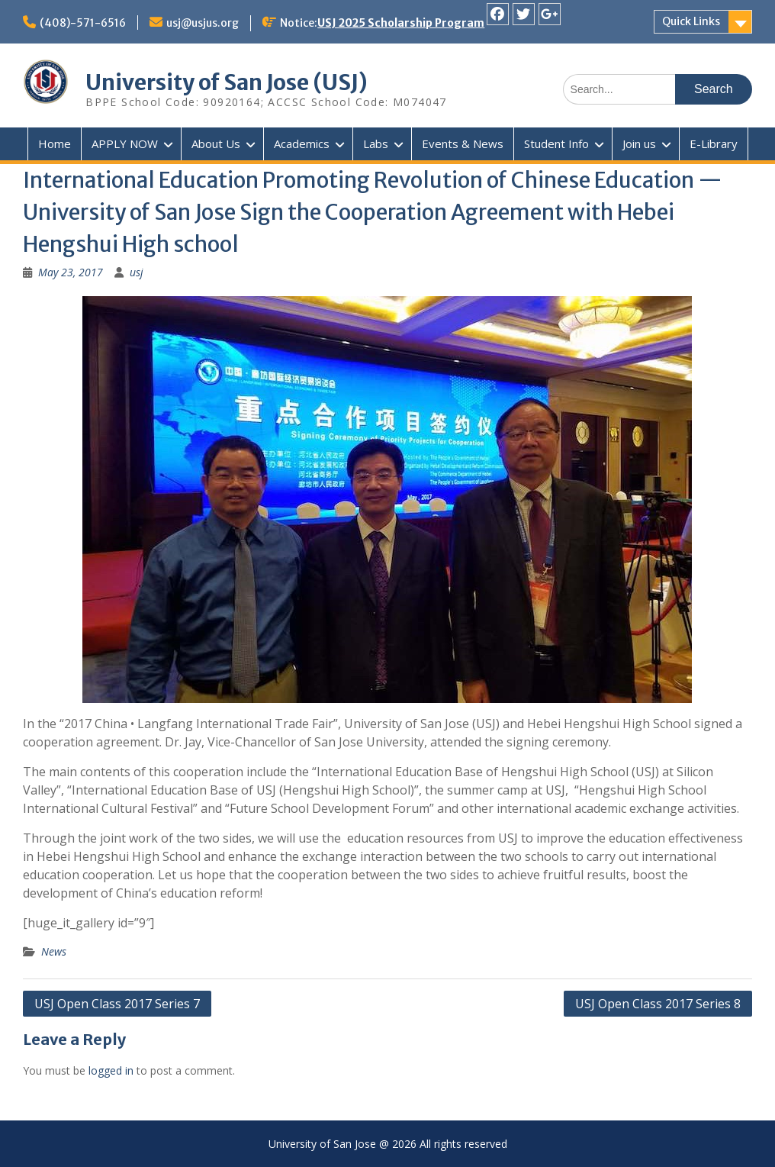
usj (136, 272)
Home (54, 143)
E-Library (714, 143)
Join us (639, 143)
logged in (110, 1070)
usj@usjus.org (202, 23)
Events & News (462, 143)
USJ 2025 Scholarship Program (400, 23)
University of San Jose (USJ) (226, 82)
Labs (375, 143)
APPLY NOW (125, 143)
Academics (302, 143)
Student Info (556, 143)
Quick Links (691, 21)
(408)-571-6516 (83, 23)
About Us (215, 143)
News (53, 951)
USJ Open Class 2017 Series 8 (658, 1003)
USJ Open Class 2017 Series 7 (117, 1003)
